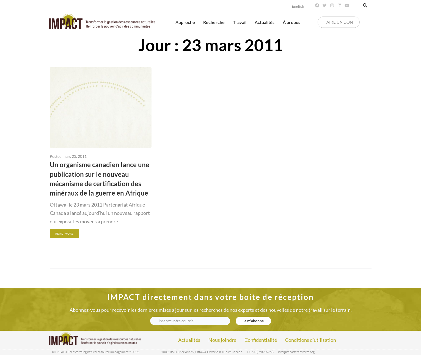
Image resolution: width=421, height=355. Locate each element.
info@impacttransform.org (296, 352)
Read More (64, 233)
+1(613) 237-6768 (260, 352)
